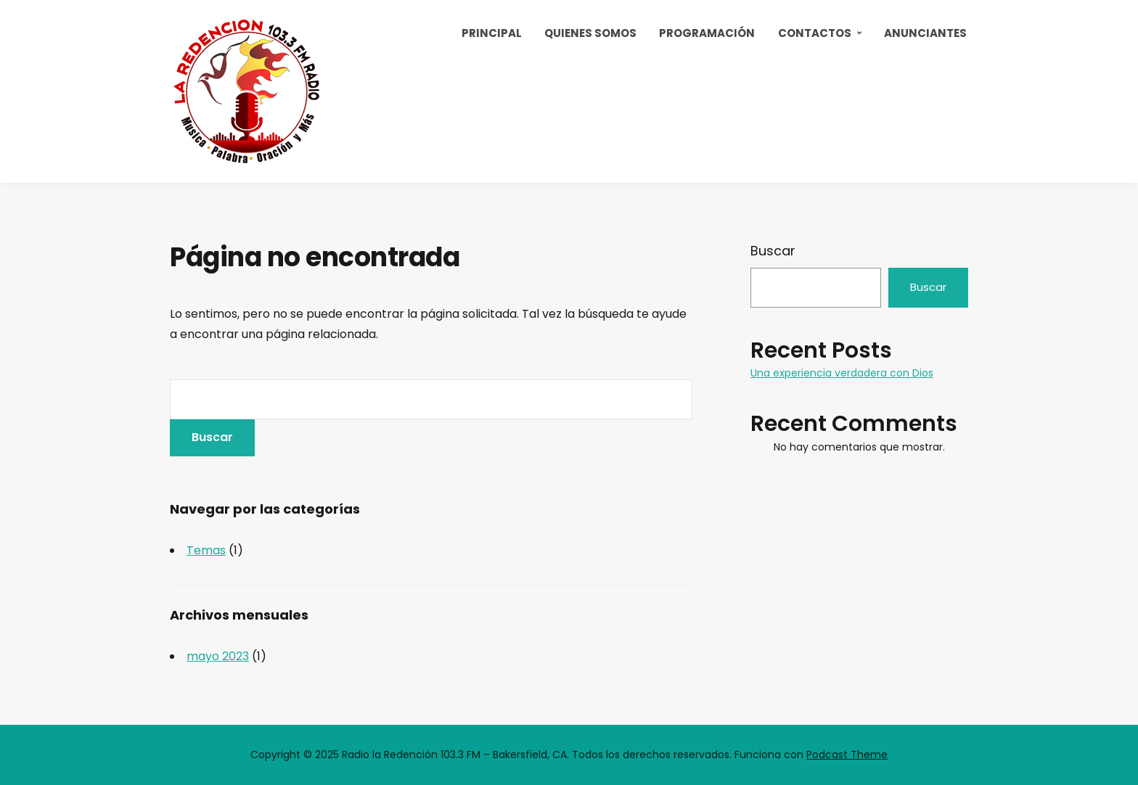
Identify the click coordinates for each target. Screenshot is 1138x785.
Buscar (772, 251)
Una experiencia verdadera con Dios (841, 373)
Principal (492, 33)
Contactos (814, 33)
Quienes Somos (590, 33)
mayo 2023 (218, 656)
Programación (707, 33)
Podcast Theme (847, 754)
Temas (206, 550)
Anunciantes (925, 33)
